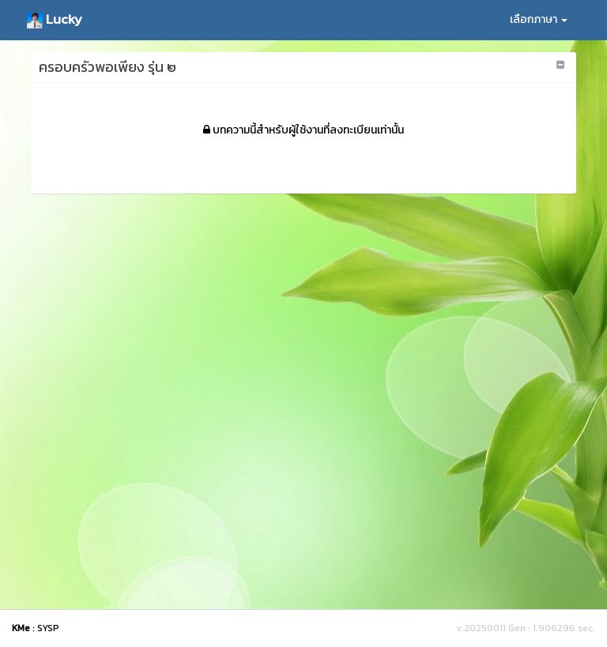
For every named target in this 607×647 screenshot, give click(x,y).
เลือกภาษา (538, 19)
